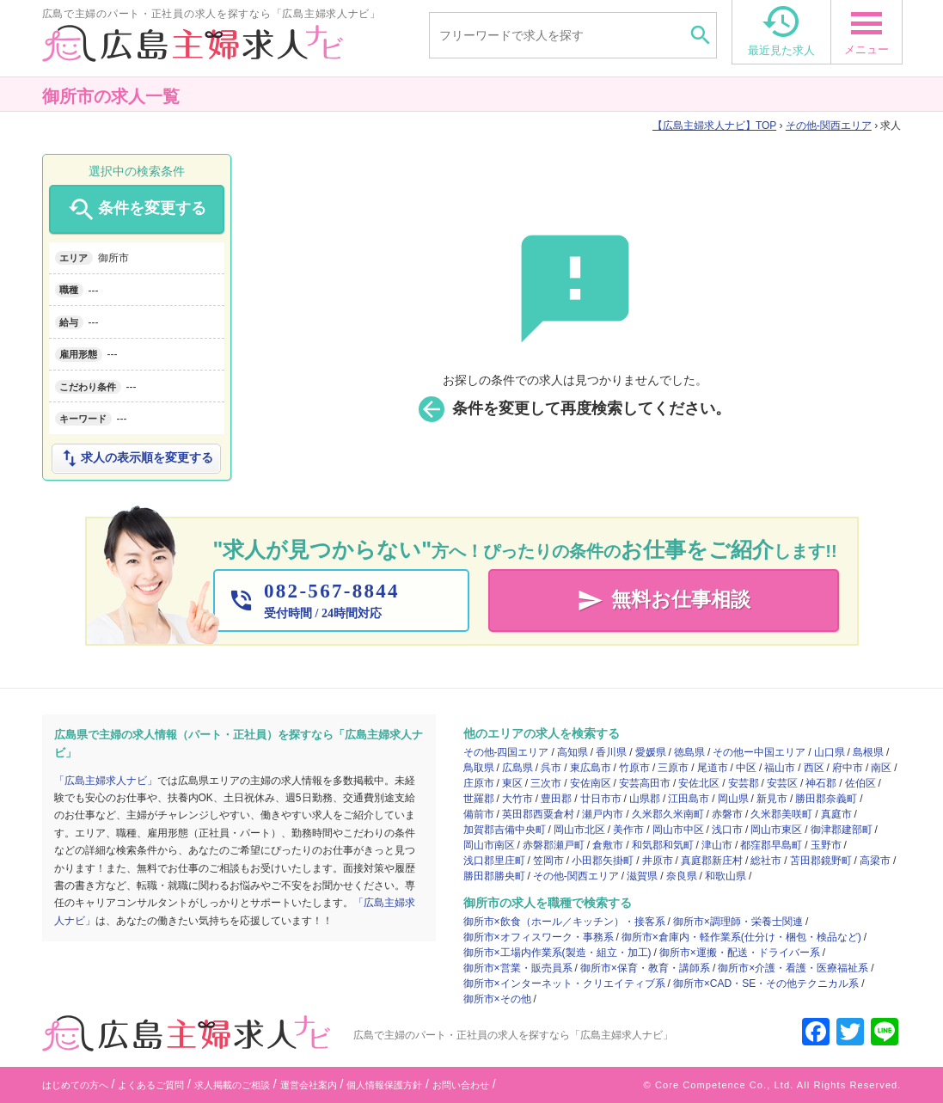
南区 (881, 768)
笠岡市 (548, 861)
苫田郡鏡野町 (821, 861)
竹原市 (634, 768)
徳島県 (689, 752)
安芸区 (782, 783)
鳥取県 (478, 768)
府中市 (847, 768)
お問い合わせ (460, 1085)
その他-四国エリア (506, 752)
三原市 (673, 768)
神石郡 (820, 783)
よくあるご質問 (151, 1085)
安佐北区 (698, 783)
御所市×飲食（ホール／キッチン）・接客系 (564, 922)
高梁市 (875, 861)
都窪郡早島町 (771, 845)
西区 (814, 768)
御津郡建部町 (842, 830)
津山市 (716, 845)
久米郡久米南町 (668, 814)
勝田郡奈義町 (826, 799)
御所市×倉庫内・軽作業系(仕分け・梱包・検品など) (741, 937)
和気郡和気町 (663, 845)
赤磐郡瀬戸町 (554, 845)
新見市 (771, 799)
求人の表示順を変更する (135, 458)
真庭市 (836, 814)
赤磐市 (727, 814)
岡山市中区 (678, 830)
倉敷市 (607, 845)
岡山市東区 (776, 830)
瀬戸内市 (602, 814)
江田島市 (688, 799)
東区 (512, 783)
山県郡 (644, 799)
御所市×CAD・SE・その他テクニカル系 (766, 983)
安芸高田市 (645, 783)
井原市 (657, 861)
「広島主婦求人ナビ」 (105, 781)
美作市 (628, 830)
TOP (714, 125)
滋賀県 (642, 876)
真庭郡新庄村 (712, 861)
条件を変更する (136, 209)
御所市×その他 (497, 999)
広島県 (517, 768)
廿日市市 (601, 799)
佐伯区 (860, 783)
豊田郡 (556, 799)
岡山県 (733, 799)
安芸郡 (743, 783)
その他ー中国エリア (759, 752)
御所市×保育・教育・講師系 (645, 968)
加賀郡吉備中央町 (504, 830)
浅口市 (727, 830)
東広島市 (590, 768)
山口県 (829, 752)
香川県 (611, 752)
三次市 (545, 783)
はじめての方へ (75, 1085)
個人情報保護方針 (384, 1085)
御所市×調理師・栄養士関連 (738, 922)
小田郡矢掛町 (603, 861)
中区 (746, 768)
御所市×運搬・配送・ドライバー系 (739, 953)
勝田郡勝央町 (494, 876)
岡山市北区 (579, 830)
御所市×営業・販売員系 (518, 968)
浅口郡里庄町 (494, 861)
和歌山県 (725, 876)
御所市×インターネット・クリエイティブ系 (564, 983)
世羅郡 (478, 799)
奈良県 (681, 876)
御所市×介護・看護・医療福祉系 (793, 968)
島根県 (868, 752)
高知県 (572, 752)
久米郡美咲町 (781, 814)
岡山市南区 (489, 845)
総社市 (765, 861)
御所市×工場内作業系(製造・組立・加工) (557, 953)
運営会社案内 (308, 1085)
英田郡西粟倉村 (538, 814)
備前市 (478, 814)
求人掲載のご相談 (232, 1085)
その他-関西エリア (829, 125)
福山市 (779, 768)
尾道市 (712, 768)
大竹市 (517, 799)
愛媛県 (650, 752)
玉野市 (826, 845)
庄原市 (478, 783)
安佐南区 (590, 783)
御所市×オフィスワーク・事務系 (538, 937)
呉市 (551, 768)
